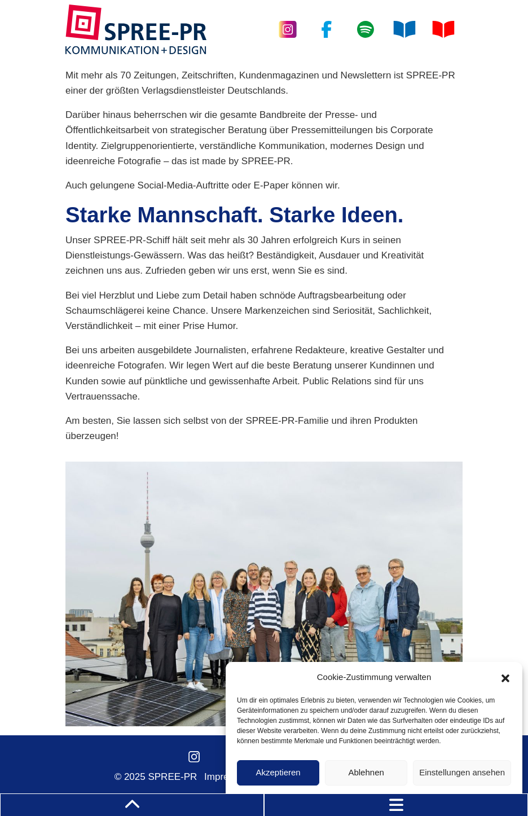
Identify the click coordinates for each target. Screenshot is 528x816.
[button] (505, 677)
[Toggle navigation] (396, 805)
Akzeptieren (278, 772)
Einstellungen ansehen (462, 772)
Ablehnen (366, 772)
